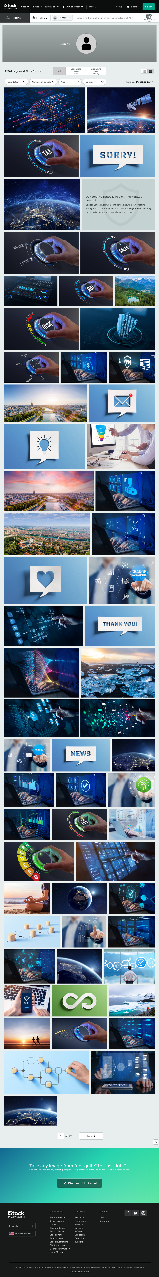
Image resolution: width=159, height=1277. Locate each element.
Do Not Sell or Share (80, 1271)
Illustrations (51, 6)
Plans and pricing (58, 1217)
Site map (104, 1221)
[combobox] (40, 17)
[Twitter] (135, 1213)
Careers (79, 1228)
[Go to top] (155, 1142)
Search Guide (57, 1231)
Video (23, 6)
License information (60, 1248)
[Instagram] (143, 1213)
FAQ (102, 1217)
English (21, 1225)
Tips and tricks (57, 1228)
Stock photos (57, 1234)
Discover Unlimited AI (79, 1183)
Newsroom (80, 1221)
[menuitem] (24, 9)
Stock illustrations (59, 1241)
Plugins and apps (58, 1245)
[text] (106, 17)
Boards (135, 6)
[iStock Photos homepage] (11, 6)
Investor (79, 1224)
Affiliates (79, 1231)
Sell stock (80, 1234)
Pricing (118, 6)
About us (79, 1217)
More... (92, 6)
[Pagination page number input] (61, 1136)
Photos (35, 6)
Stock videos (56, 1238)
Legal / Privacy (57, 1252)
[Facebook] (128, 1213)
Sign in (148, 6)
